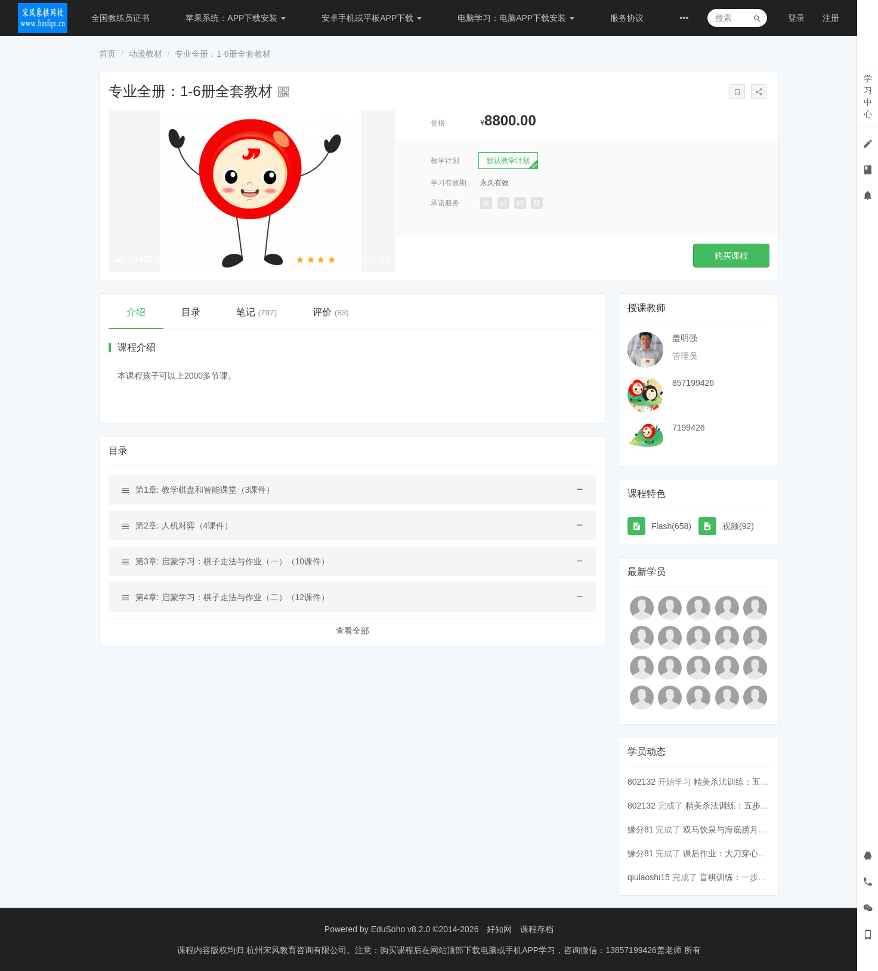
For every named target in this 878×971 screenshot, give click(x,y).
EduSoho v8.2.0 (401, 929)
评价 (331, 312)
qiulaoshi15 (648, 877)
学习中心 (868, 96)
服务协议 (627, 18)
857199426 (693, 383)
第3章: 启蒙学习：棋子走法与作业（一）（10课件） (232, 561)
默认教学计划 (508, 160)
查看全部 (352, 630)
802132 (641, 781)
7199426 (688, 427)
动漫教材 (145, 54)
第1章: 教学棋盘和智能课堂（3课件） (204, 489)
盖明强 (684, 338)
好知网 (499, 929)
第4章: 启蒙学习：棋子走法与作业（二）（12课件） (232, 597)
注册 (831, 18)
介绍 (136, 312)
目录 (190, 312)
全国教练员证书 (120, 18)
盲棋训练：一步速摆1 (740, 877)
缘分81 (640, 829)
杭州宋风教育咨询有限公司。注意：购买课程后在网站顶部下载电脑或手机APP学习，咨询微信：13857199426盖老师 (465, 950)
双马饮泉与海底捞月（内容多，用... (749, 829)
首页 (107, 54)
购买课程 (731, 255)
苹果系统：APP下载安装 (236, 18)
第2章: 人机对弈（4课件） (184, 525)
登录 (796, 18)
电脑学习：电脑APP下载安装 (515, 18)
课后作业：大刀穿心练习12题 (738, 853)
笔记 (256, 312)
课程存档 (537, 929)
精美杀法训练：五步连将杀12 (748, 781)
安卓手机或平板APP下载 (371, 18)
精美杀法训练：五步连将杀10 (740, 805)
